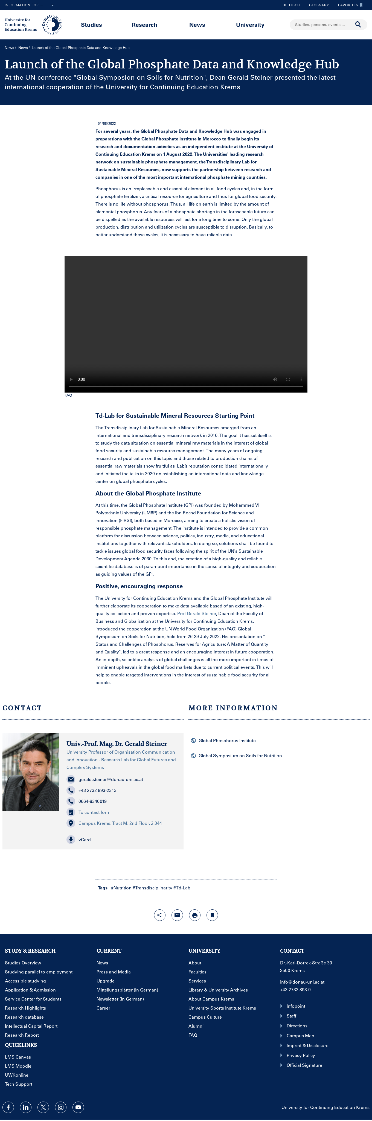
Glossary (317, 5)
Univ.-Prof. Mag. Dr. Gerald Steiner (116, 744)
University (250, 24)
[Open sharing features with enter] (159, 915)
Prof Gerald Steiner (196, 613)
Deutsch (291, 5)
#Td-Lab (181, 888)
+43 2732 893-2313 (91, 790)
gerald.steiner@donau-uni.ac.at (104, 779)
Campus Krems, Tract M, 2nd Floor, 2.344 (114, 823)
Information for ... (30, 5)
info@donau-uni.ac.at (302, 982)
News (197, 24)
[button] (121, 839)
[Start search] (358, 25)
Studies (91, 24)
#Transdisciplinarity (152, 888)
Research (144, 24)
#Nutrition (121, 888)
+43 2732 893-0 (295, 989)
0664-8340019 (86, 801)
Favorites (349, 5)
